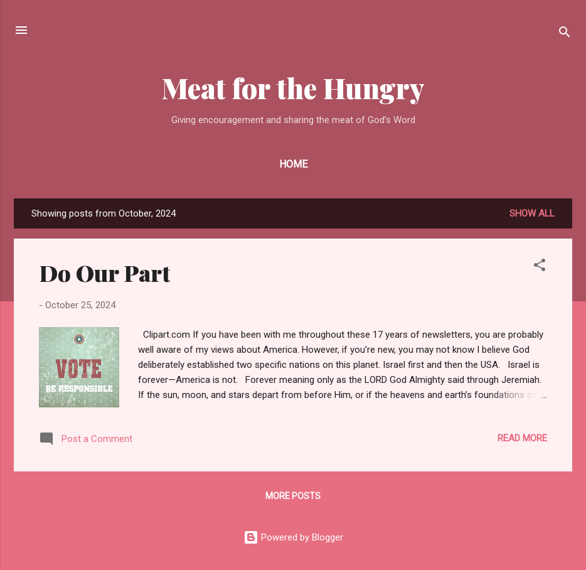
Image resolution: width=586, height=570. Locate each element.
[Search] (564, 34)
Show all (532, 213)
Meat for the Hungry (293, 87)
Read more (522, 438)
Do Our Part (104, 272)
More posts (293, 496)
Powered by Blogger (293, 537)
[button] (539, 267)
